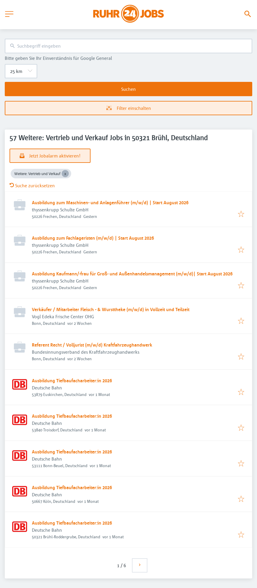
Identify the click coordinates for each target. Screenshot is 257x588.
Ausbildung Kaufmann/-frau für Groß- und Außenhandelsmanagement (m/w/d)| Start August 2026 (132, 274)
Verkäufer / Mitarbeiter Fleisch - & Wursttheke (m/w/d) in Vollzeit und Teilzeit (110, 309)
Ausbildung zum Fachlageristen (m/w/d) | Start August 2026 (93, 238)
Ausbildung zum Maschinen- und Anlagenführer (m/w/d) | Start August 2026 (110, 202)
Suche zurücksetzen (32, 185)
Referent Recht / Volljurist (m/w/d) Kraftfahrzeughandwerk (92, 345)
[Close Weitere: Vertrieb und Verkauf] (65, 173)
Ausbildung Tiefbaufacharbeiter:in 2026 (72, 380)
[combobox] (128, 46)
